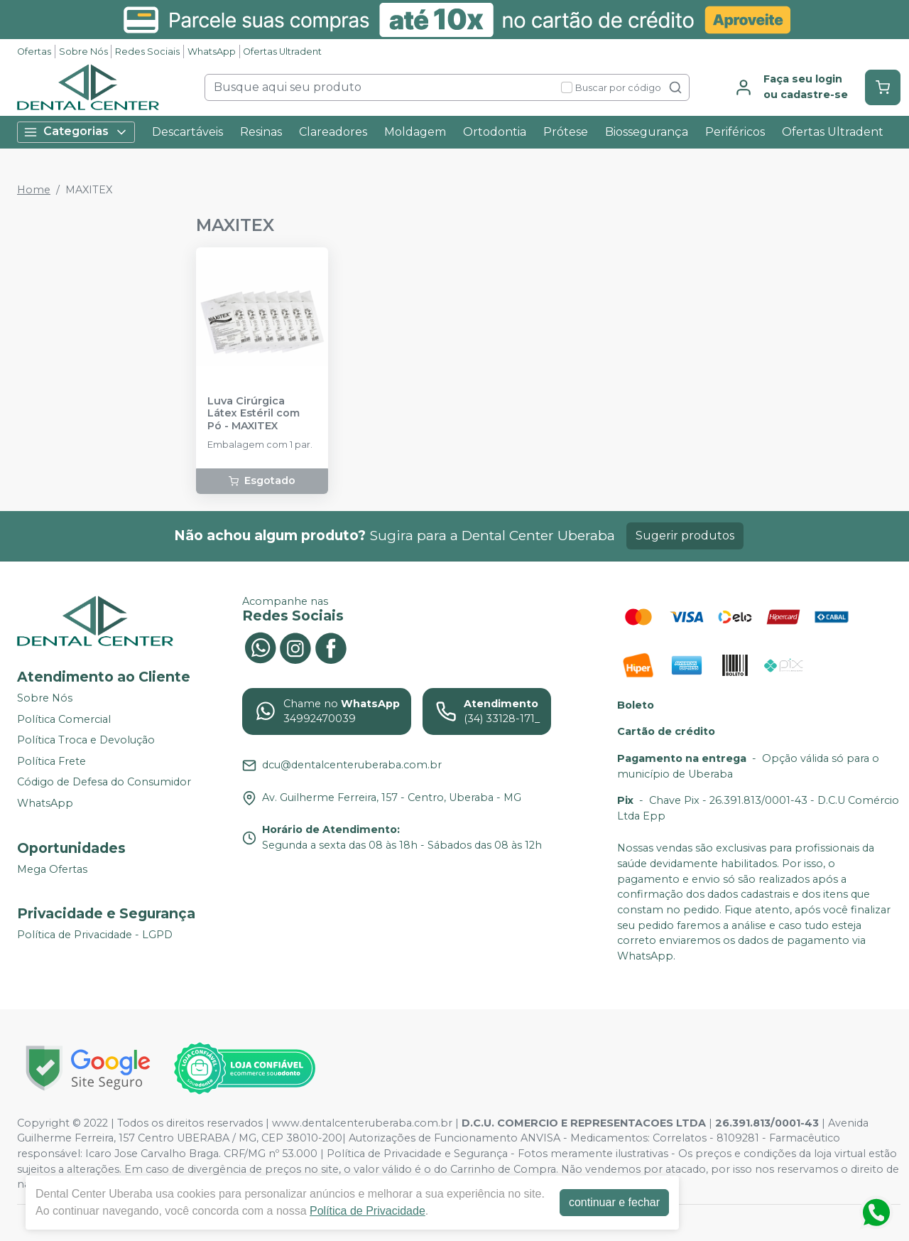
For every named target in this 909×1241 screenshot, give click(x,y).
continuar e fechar (614, 1202)
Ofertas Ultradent (282, 51)
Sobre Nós (83, 51)
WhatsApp (211, 51)
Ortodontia (494, 132)
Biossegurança (646, 132)
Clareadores (333, 132)
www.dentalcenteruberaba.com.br (362, 1123)
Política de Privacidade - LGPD (95, 934)
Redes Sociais (147, 51)
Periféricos (735, 132)
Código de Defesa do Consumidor (104, 782)
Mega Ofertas (52, 869)
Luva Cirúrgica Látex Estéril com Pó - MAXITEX (253, 413)
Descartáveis (187, 132)
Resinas (261, 132)
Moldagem (415, 132)
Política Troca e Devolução (86, 740)
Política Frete (51, 761)
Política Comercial (64, 719)
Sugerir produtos (685, 535)
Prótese (565, 132)
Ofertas (34, 51)
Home (33, 189)
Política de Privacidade (367, 1211)
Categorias (76, 131)
